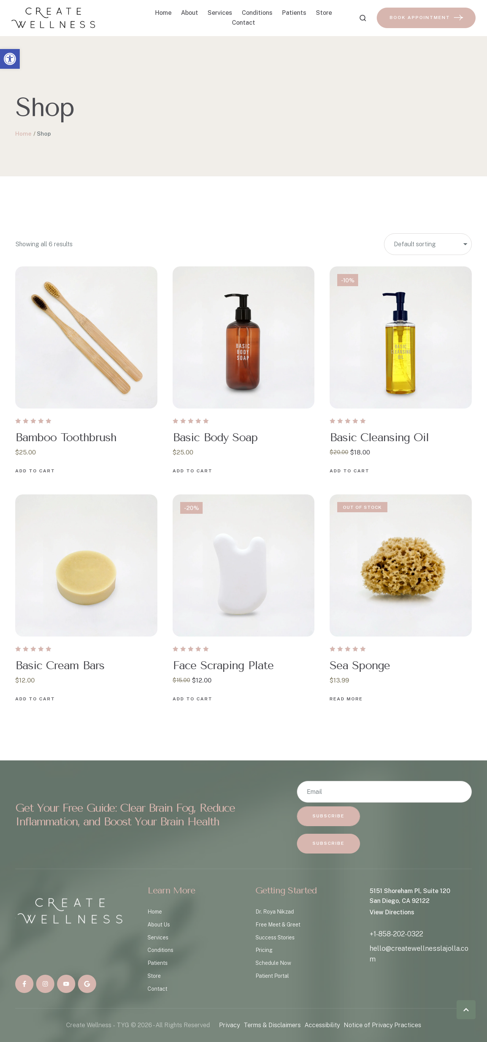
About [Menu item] (189, 13)
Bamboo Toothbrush (65, 437)
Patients (158, 963)
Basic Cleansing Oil (379, 437)
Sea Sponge (360, 665)
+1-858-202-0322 (396, 934)
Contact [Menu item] (243, 23)
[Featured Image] (86, 337)
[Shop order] (428, 244)
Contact (157, 989)
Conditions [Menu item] (257, 13)
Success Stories (275, 937)
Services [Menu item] (220, 13)
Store (154, 976)
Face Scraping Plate (223, 665)
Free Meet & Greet (277, 925)
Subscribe (328, 816)
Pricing (264, 950)
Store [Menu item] (324, 13)
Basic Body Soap (215, 437)
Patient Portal (272, 976)
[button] (10, 59)
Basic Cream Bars (60, 665)
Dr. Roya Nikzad (274, 912)
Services (158, 937)
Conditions (160, 950)
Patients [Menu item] (294, 13)
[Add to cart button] (35, 471)
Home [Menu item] (163, 13)
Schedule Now (273, 963)
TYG (123, 1025)
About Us (159, 925)
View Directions (392, 912)
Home (23, 133)
